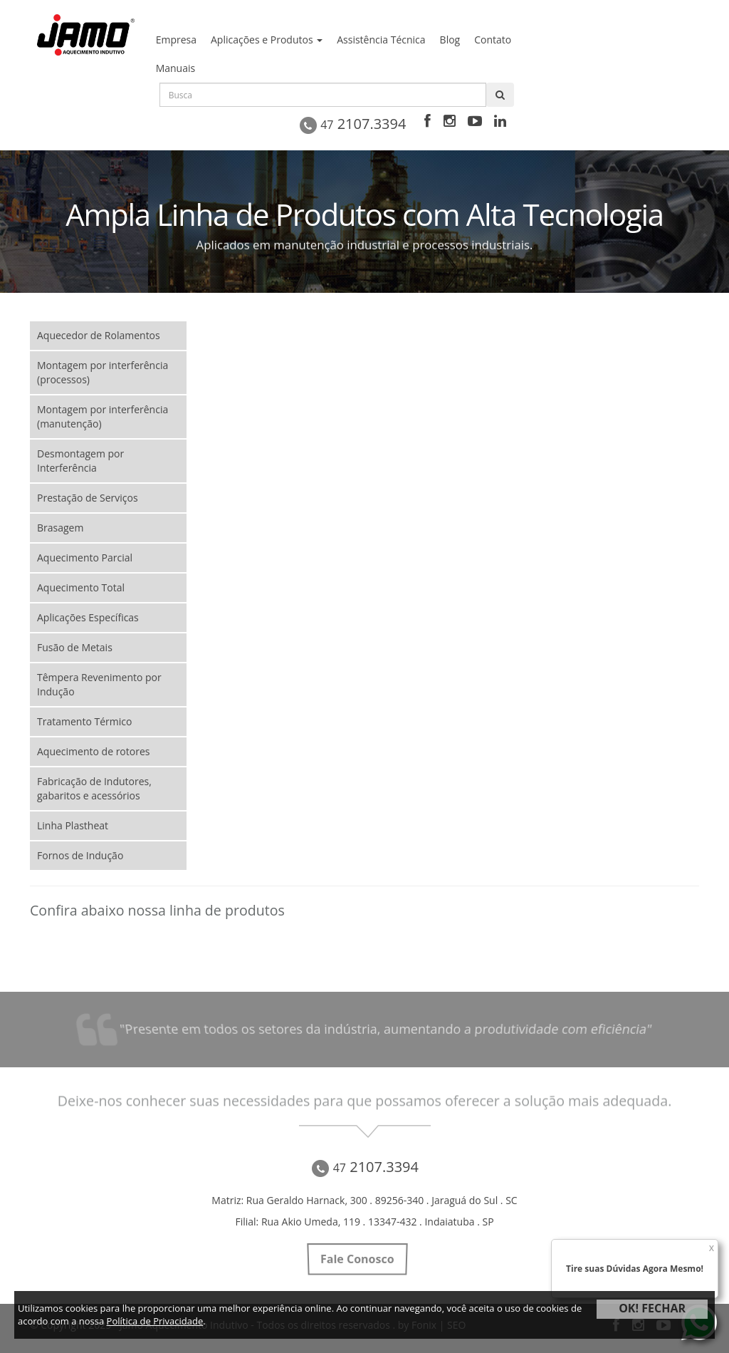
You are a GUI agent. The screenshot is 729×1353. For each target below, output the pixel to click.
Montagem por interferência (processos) (102, 372)
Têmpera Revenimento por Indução (99, 684)
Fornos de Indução (80, 855)
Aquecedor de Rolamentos (98, 335)
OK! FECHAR (652, 1308)
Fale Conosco (357, 1259)
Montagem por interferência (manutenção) (102, 416)
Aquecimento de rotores (93, 751)
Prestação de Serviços (87, 497)
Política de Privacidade (155, 1321)
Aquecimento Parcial (84, 557)
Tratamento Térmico (84, 721)
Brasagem (60, 527)
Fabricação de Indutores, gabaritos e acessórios (94, 788)
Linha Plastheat (72, 825)
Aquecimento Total (81, 587)
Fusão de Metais (74, 647)
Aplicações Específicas (88, 617)
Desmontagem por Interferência (80, 461)
